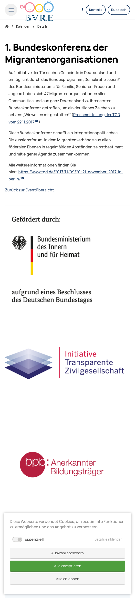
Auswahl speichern (67, 553)
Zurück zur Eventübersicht (29, 190)
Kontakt (95, 10)
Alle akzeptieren (67, 566)
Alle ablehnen (67, 578)
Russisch (118, 10)
